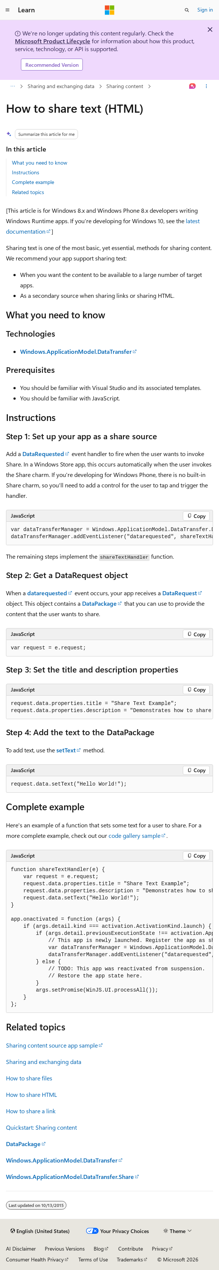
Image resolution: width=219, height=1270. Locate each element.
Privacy (160, 1248)
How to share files (29, 1078)
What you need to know (39, 162)
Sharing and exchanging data (61, 86)
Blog (99, 1248)
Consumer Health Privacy (35, 1259)
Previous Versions (65, 1248)
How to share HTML (31, 1094)
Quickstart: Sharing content (41, 1127)
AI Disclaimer (21, 1248)
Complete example (33, 181)
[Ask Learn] (192, 87)
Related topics (28, 192)
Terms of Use (93, 1259)
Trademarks (130, 1259)
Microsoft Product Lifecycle (52, 41)
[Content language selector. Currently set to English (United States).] (40, 1231)
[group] (109, 533)
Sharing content (124, 86)
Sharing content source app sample (52, 1045)
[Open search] (186, 10)
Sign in (205, 9)
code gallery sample (134, 835)
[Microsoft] (110, 10)
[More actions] (206, 87)
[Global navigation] (7, 10)
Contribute (130, 1248)
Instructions (25, 172)
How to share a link (31, 1111)
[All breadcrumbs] (12, 87)
